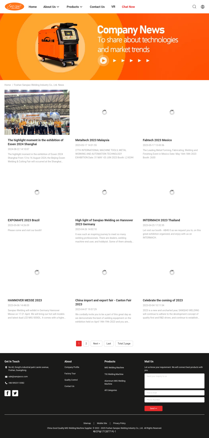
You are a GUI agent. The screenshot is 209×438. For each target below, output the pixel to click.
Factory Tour (70, 373)
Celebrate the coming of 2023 (163, 300)
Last (108, 343)
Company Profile (71, 367)
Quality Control (71, 380)
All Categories (110, 390)
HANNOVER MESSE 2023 (25, 300)
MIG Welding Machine (114, 367)
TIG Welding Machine (113, 374)
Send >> (153, 408)
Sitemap (87, 423)
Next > (96, 343)
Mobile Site (102, 423)
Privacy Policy (119, 423)
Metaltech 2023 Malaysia (92, 140)
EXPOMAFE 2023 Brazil (24, 220)
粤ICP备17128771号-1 (104, 431)
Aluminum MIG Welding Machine (114, 382)
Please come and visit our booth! (25, 230)
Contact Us (69, 386)
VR (113, 6)
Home (7, 85)
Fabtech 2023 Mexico (157, 140)
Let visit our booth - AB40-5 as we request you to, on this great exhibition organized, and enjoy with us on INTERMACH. (172, 234)
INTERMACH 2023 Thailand (161, 220)
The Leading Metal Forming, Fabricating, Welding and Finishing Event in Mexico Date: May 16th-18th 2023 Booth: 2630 (170, 154)
